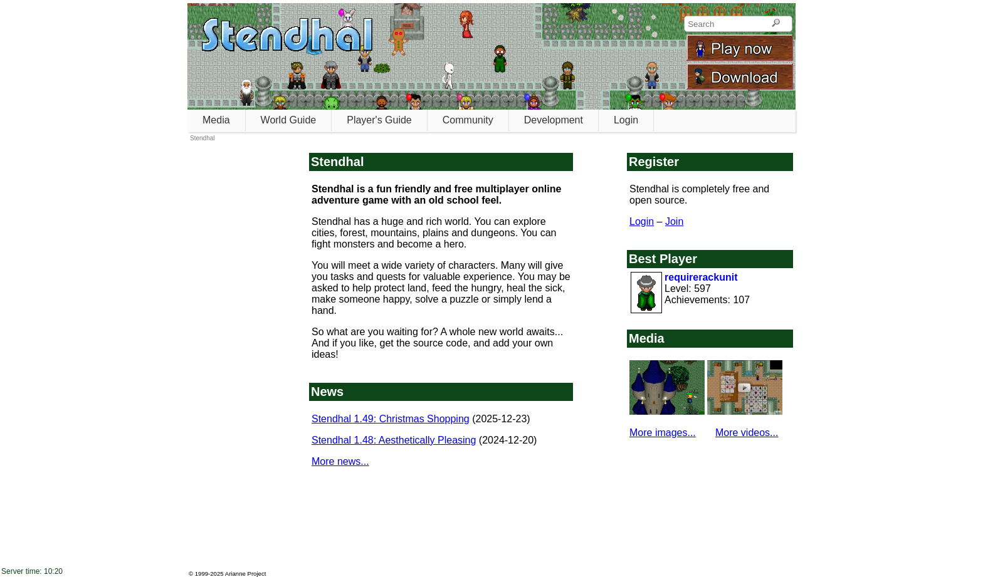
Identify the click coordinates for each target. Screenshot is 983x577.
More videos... (746, 432)
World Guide (289, 120)
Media (216, 120)
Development (553, 120)
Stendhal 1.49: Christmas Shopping (391, 418)
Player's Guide (379, 120)
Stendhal (202, 138)
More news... (340, 461)
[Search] (776, 23)
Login (626, 120)
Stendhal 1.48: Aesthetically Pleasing (394, 440)
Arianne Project (245, 573)
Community (468, 120)
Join (674, 221)
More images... (662, 432)
